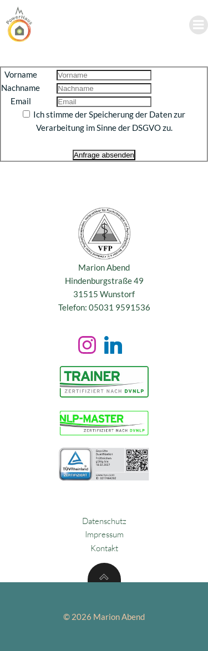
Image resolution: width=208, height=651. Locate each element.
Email (21, 101)
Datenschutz (104, 521)
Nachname (20, 88)
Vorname (20, 74)
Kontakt (104, 548)
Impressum (104, 534)
